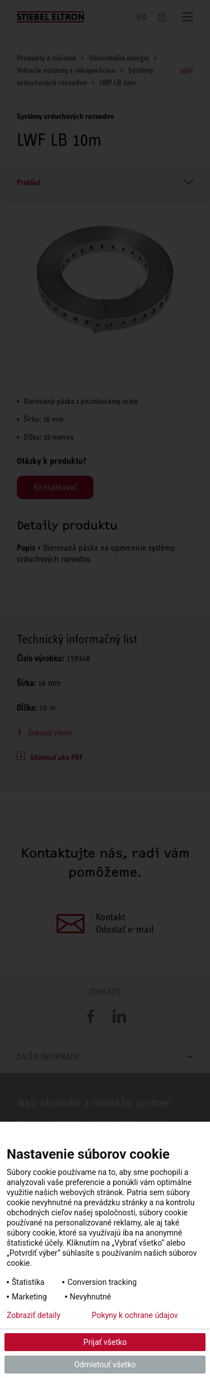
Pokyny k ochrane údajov (135, 1315)
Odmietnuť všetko (105, 1364)
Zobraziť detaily (33, 1315)
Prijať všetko (105, 1342)
